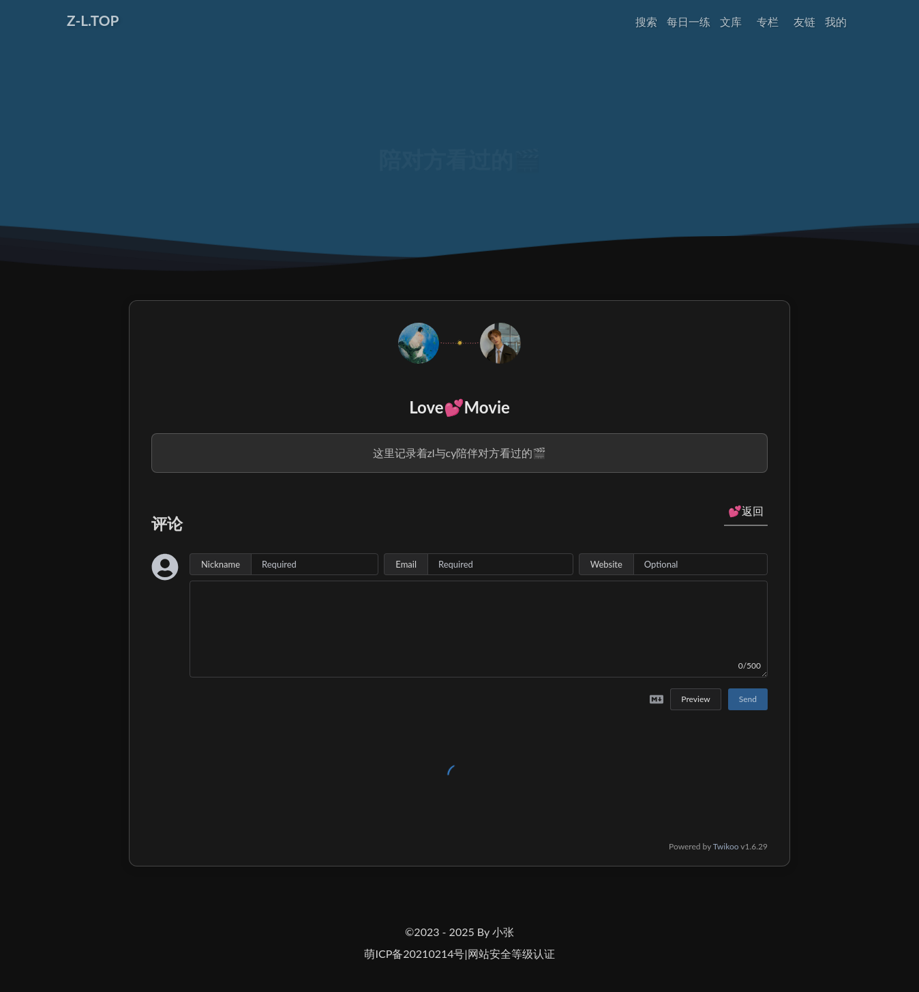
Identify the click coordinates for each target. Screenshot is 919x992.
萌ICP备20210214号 (414, 953)
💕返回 (746, 510)
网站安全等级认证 (511, 953)
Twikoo (726, 846)
